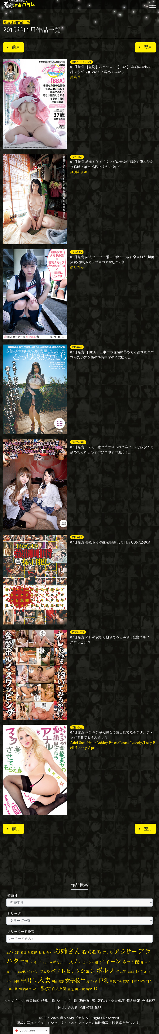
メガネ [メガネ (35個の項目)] (131, 972)
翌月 (145, 47)
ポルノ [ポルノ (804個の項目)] (105, 970)
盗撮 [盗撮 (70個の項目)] (70, 989)
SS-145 (77, 252)
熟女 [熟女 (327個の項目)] (46, 988)
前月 (13, 47)
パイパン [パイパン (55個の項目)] (33, 972)
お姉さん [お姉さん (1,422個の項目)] (67, 951)
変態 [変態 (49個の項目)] (61, 981)
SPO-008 (78, 442)
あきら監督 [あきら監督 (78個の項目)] (28, 952)
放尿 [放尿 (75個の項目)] (126, 981)
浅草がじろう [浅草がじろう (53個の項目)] (31, 989)
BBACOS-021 (81, 62)
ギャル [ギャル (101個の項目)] (58, 962)
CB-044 (77, 727)
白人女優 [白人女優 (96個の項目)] (59, 988)
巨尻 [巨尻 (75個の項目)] (112, 981)
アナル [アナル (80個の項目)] (108, 952)
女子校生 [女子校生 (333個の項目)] (75, 980)
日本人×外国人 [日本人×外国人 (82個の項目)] (141, 981)
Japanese (24, 1030)
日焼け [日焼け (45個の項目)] (10, 989)
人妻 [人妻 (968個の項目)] (44, 980)
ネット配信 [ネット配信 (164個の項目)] (132, 962)
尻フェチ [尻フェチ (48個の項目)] (92, 981)
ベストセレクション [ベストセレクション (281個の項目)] (73, 971)
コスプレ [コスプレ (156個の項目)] (73, 962)
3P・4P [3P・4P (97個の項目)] (12, 952)
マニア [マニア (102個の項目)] (121, 971)
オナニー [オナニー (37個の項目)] (47, 962)
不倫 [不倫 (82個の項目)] (16, 981)
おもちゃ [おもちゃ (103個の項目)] (45, 952)
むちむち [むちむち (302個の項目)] (92, 951)
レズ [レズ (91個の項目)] (139, 971)
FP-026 (77, 347)
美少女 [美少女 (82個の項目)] (80, 989)
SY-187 (77, 157)
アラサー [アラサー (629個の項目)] (125, 952)
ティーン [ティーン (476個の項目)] (110, 961)
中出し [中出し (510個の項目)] (28, 980)
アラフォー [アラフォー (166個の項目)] (30, 962)
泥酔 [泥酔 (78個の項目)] (18, 989)
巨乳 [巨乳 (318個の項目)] (103, 980)
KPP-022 (78, 632)
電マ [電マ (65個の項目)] (89, 989)
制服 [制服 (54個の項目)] (54, 981)
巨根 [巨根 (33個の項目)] (119, 981)
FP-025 (77, 537)
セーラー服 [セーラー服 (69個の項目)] (90, 962)
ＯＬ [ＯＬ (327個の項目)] (98, 988)
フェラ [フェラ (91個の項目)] (45, 971)
